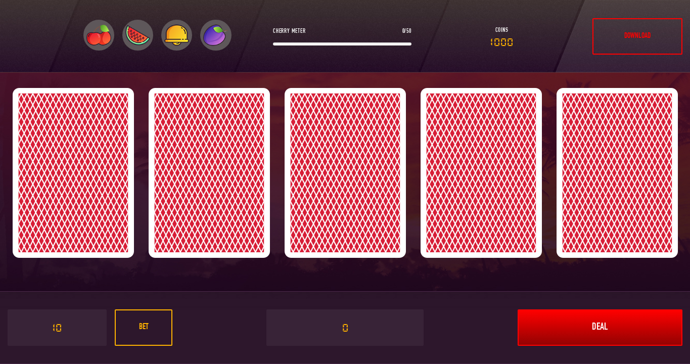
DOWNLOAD (637, 36)
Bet (144, 327)
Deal (600, 328)
